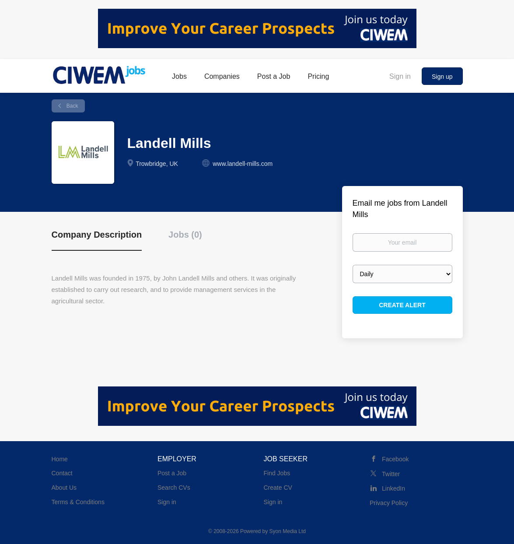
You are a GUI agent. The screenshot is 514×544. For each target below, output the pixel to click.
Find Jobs (277, 473)
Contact (62, 473)
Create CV (278, 487)
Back (71, 106)
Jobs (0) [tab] (185, 234)
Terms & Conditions (78, 501)
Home (60, 459)
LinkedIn (393, 488)
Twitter (391, 473)
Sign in (400, 76)
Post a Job (171, 473)
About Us (64, 487)
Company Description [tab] (97, 234)
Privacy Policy (389, 502)
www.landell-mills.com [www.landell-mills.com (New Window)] (243, 163)
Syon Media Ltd (287, 531)
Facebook (395, 459)
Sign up (442, 76)
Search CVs (173, 487)
